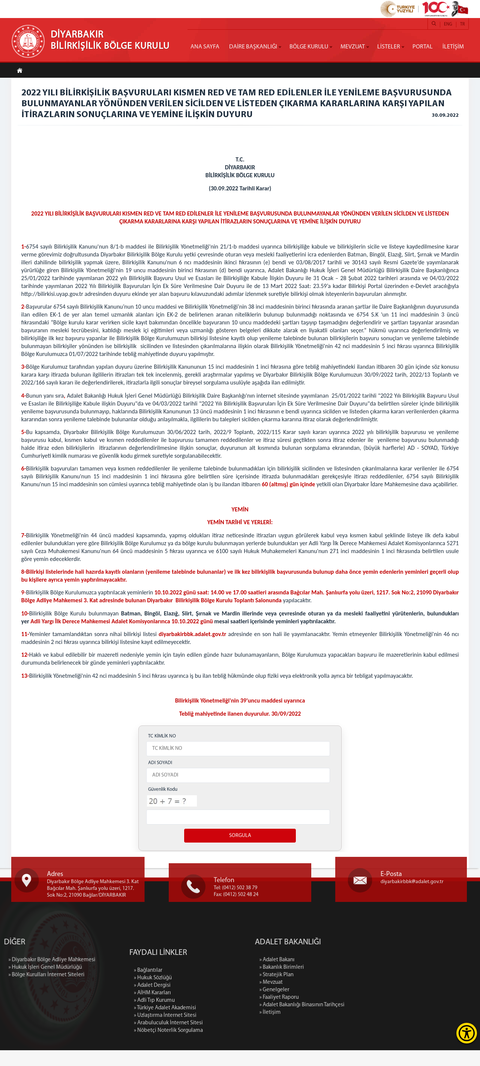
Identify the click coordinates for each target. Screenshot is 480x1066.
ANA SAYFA (204, 47)
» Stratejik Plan (337, 991)
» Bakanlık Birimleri (342, 983)
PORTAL (422, 47)
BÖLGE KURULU (309, 47)
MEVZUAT (352, 47)
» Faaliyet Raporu (339, 1013)
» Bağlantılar (148, 1043)
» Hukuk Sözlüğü (153, 1051)
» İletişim (330, 1028)
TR (462, 24)
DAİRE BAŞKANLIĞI (253, 47)
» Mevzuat (331, 998)
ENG (448, 24)
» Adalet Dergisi (152, 1058)
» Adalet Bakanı (337, 976)
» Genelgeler (335, 1006)
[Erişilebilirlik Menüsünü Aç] (466, 1033)
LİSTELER (388, 47)
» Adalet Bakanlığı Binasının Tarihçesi (362, 1021)
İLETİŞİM (453, 47)
